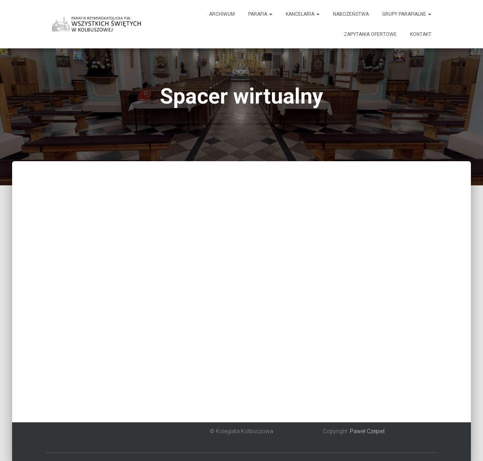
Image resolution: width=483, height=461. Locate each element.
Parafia (260, 14)
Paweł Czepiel (367, 431)
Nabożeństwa (351, 14)
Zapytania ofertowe (370, 34)
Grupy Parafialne (406, 14)
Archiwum (222, 14)
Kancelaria (303, 14)
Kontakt (420, 34)
